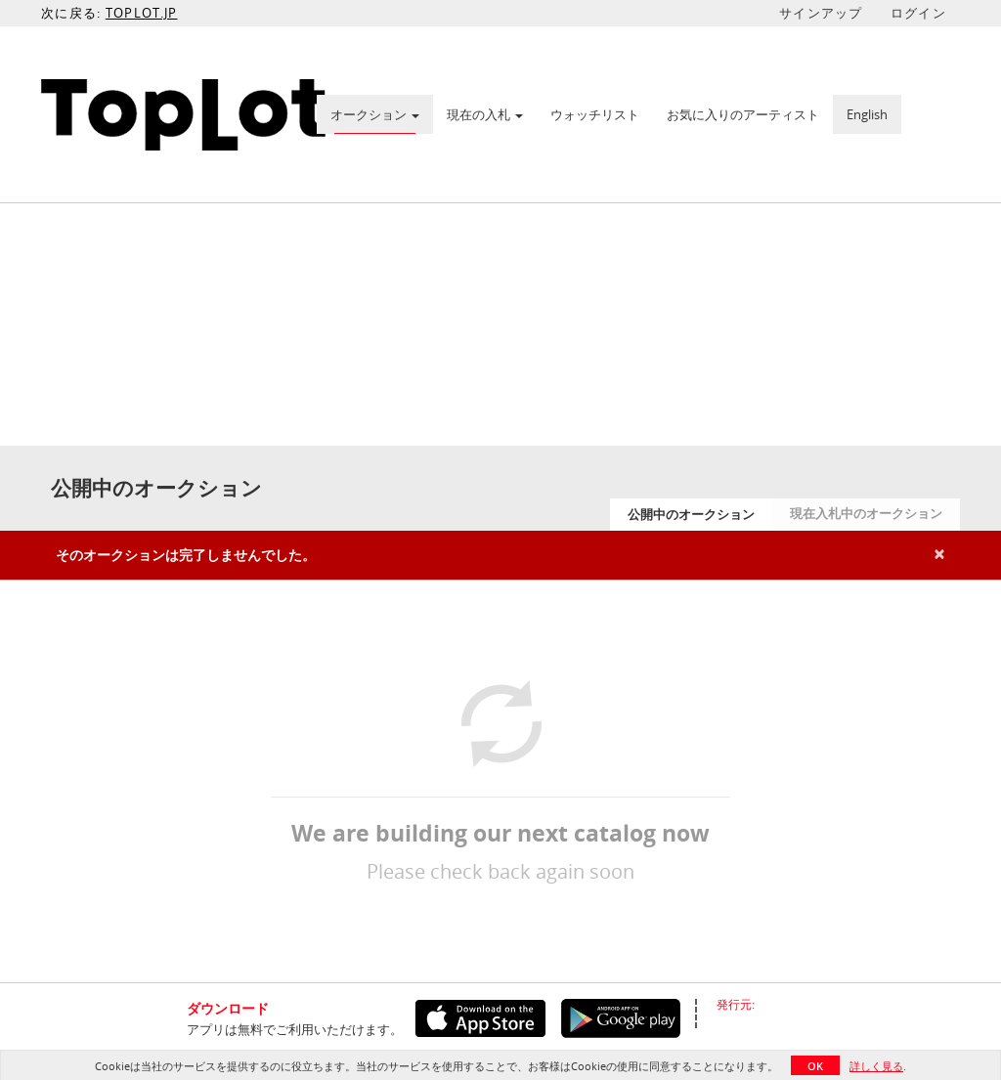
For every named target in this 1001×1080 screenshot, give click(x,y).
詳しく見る (876, 1065)
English (867, 114)
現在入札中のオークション (866, 513)
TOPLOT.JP (142, 13)
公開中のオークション (691, 514)
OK (815, 1065)
